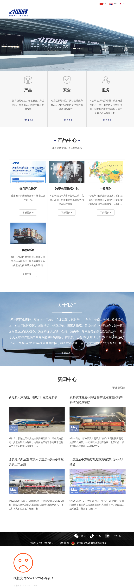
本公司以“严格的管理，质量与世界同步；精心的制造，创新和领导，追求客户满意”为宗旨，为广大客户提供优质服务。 (106, 107)
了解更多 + (66, 353)
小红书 (117, 536)
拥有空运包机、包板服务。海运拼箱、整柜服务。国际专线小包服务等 (28, 104)
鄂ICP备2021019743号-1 (43, 543)
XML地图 (64, 543)
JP (122, 3)
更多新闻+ (119, 387)
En (112, 3)
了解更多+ (28, 120)
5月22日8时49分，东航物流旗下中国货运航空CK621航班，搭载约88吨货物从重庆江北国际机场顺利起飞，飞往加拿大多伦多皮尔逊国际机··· (36, 504)
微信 (83, 536)
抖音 (98, 536)
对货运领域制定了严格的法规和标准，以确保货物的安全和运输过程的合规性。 (67, 104)
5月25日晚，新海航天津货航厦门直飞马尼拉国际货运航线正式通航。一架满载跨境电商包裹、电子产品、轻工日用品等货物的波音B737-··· (97, 442)
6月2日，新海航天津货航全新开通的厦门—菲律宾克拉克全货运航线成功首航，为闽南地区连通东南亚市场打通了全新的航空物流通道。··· (36, 442)
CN (103, 3)
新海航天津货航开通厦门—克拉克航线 (33, 397)
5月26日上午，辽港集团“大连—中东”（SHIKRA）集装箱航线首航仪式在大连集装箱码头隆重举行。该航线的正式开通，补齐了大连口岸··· (97, 504)
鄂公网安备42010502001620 (91, 543)
